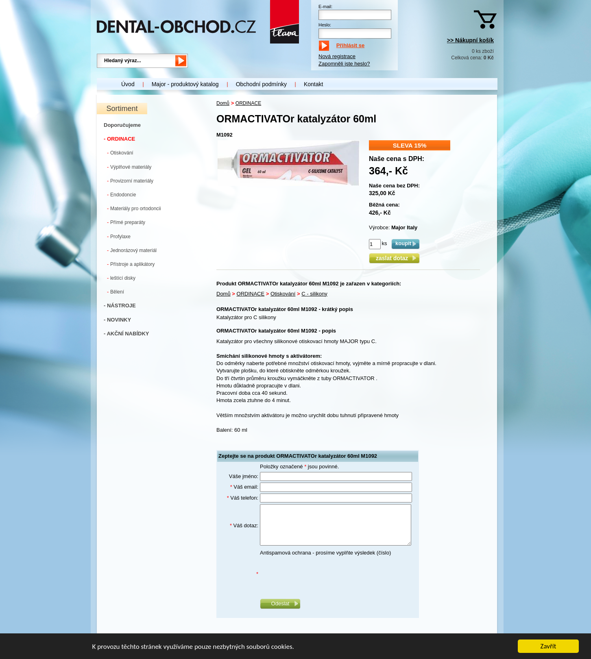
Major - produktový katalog (185, 84)
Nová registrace (336, 56)
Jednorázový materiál (132, 250)
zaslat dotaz (394, 258)
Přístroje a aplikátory (131, 264)
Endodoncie (121, 194)
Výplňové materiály (129, 167)
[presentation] (322, 574)
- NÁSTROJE (120, 305)
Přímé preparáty (126, 222)
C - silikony (314, 294)
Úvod (128, 84)
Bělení (115, 292)
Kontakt (313, 84)
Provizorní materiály (130, 181)
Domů (222, 103)
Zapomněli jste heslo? (344, 64)
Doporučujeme (122, 125)
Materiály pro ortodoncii (134, 208)
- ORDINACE (119, 139)
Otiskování (120, 153)
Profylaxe (119, 236)
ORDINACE (248, 103)
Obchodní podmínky (261, 84)
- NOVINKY (117, 320)
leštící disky (121, 278)
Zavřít (548, 647)
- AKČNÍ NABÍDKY (126, 334)
